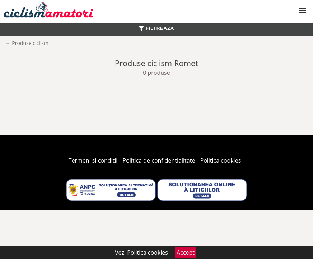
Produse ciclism (30, 43)
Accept (186, 252)
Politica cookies (220, 160)
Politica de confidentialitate (159, 160)
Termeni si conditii (93, 160)
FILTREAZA (156, 28)
